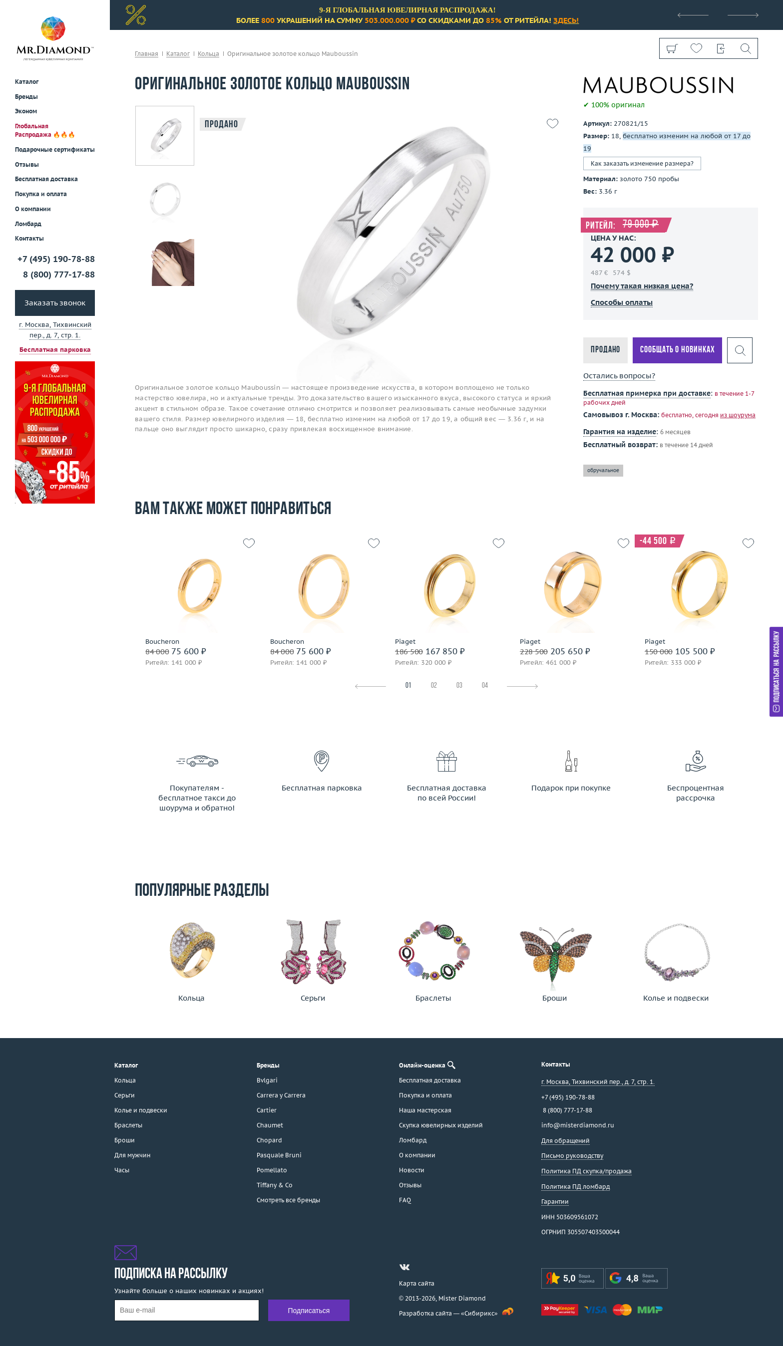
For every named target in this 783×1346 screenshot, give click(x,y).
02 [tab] (434, 686)
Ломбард (28, 224)
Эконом (26, 111)
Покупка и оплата (41, 194)
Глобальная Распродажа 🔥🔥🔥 (45, 130)
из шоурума (738, 415)
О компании (33, 209)
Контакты (29, 238)
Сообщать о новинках (677, 350)
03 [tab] (459, 686)
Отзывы (27, 164)
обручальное (603, 470)
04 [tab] (485, 686)
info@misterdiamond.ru (577, 1125)
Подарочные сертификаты (55, 149)
